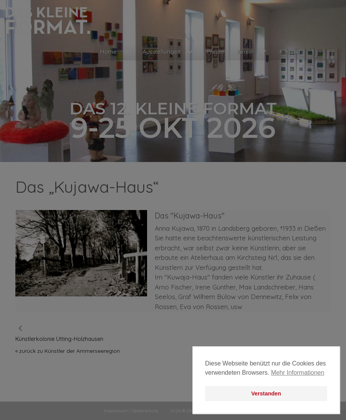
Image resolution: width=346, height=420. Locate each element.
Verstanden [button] (266, 393)
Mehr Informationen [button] (297, 372)
